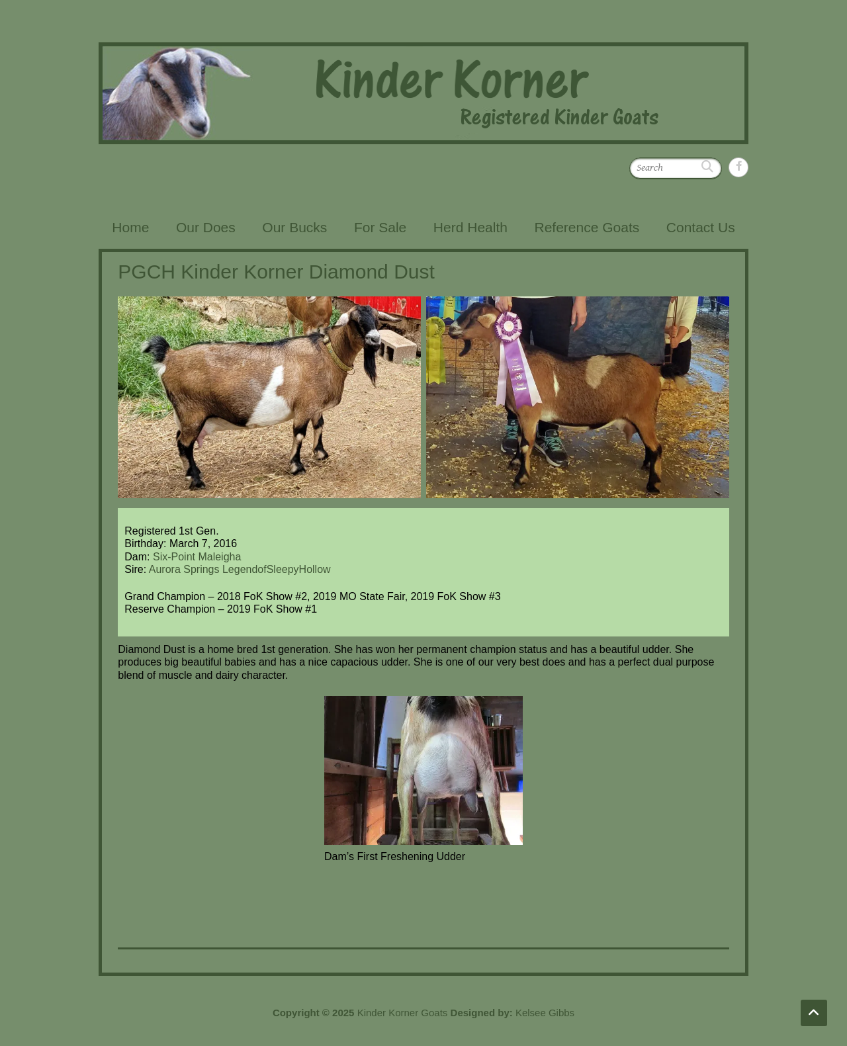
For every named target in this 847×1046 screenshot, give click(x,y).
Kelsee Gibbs (544, 1012)
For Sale (380, 227)
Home (130, 227)
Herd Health (470, 227)
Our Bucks (294, 227)
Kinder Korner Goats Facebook (738, 167)
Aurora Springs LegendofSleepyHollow (240, 569)
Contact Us (700, 227)
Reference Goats (586, 227)
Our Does (206, 227)
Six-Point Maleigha (197, 556)
